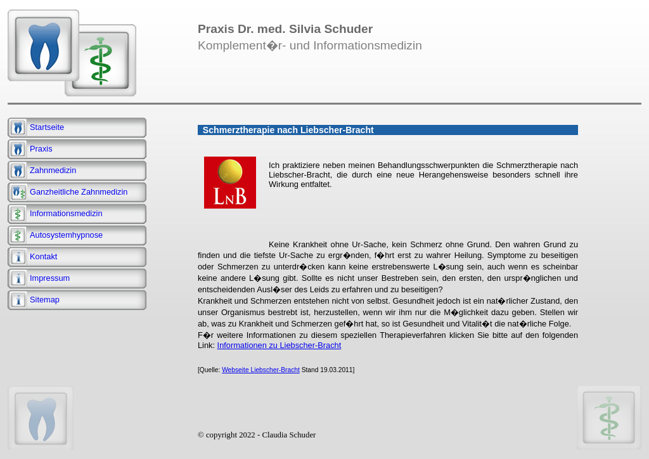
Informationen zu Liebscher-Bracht (279, 345)
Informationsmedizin (66, 213)
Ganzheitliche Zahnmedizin (78, 192)
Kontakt (43, 256)
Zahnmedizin (53, 170)
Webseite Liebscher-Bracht (261, 369)
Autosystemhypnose (66, 235)
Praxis (41, 148)
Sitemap (45, 299)
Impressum (50, 278)
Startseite (47, 127)
